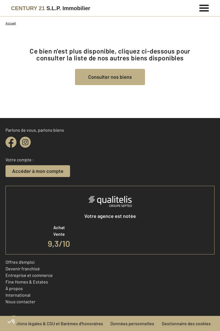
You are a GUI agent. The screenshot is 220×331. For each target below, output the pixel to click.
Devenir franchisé (22, 268)
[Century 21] (50, 8)
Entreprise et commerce (29, 275)
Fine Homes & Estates (26, 281)
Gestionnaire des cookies (186, 323)
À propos (14, 288)
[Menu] (204, 7)
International (17, 295)
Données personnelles (132, 323)
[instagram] (25, 142)
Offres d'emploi (20, 262)
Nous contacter (20, 301)
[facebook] (10, 142)
